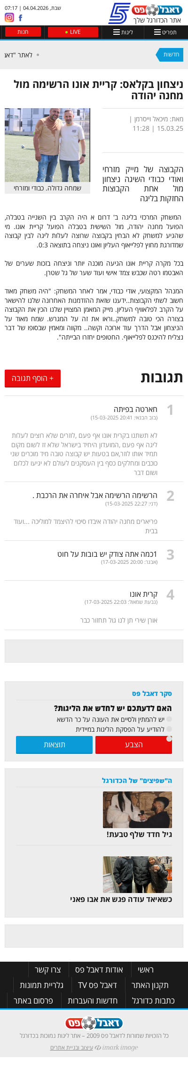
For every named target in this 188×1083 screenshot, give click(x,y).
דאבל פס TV (97, 985)
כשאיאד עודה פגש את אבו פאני (121, 899)
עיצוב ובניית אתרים (71, 1047)
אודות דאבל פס (99, 969)
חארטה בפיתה (135, 409)
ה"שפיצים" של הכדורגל (137, 780)
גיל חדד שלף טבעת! (139, 834)
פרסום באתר (33, 1000)
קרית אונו (143, 594)
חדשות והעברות (93, 1000)
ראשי (146, 969)
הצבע (134, 744)
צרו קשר (48, 969)
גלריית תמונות (41, 985)
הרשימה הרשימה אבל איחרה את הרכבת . (94, 495)
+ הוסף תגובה (33, 378)
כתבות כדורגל (153, 1000)
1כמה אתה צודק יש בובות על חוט (107, 554)
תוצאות (54, 744)
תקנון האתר (150, 985)
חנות (22, 32)
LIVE (75, 32)
